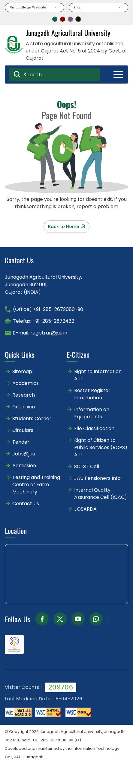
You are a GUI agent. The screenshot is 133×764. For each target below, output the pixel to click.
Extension (23, 406)
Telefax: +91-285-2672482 (43, 321)
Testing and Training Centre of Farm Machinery (36, 484)
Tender (20, 442)
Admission (24, 465)
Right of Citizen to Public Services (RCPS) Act (100, 447)
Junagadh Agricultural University (71, 731)
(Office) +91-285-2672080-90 (48, 309)
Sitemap (22, 371)
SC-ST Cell (86, 466)
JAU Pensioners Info (97, 478)
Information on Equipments (91, 413)
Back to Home (66, 226)
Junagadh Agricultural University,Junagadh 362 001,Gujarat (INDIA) (43, 285)
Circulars (22, 430)
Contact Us (25, 503)
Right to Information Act (98, 375)
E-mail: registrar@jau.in (40, 332)
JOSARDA (86, 509)
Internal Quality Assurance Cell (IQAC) (100, 494)
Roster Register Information (92, 394)
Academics (25, 383)
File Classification (94, 428)
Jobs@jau (23, 453)
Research (23, 395)
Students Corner (31, 418)
